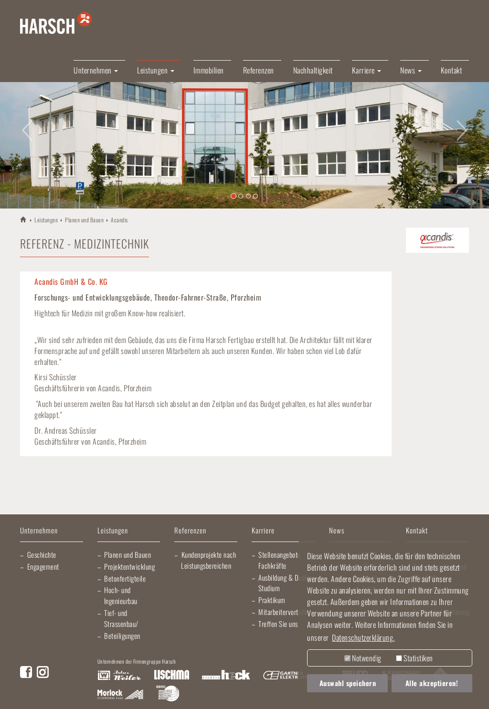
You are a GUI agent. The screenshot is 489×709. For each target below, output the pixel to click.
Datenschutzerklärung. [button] (363, 637)
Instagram (43, 672)
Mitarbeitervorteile (283, 611)
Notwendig (363, 658)
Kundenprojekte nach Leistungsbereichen (208, 560)
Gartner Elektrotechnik (293, 675)
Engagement (43, 566)
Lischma (171, 675)
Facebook (26, 672)
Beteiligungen (122, 635)
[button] (24, 125)
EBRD (167, 694)
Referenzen (258, 70)
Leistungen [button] (155, 70)
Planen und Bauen (84, 220)
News (336, 530)
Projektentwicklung (129, 566)
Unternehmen (39, 530)
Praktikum (272, 599)
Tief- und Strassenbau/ (121, 618)
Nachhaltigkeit (313, 70)
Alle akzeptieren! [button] (431, 683)
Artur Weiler (119, 675)
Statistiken (414, 658)
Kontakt (451, 70)
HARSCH (23, 219)
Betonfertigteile (125, 578)
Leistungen (46, 220)
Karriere (263, 530)
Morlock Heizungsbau (120, 694)
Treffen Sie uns (278, 623)
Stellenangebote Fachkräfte (279, 560)
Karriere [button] (367, 70)
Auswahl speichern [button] (347, 683)
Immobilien (208, 70)
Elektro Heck (226, 675)
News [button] (411, 70)
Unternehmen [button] (96, 70)
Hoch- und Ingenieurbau (121, 595)
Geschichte (41, 554)
